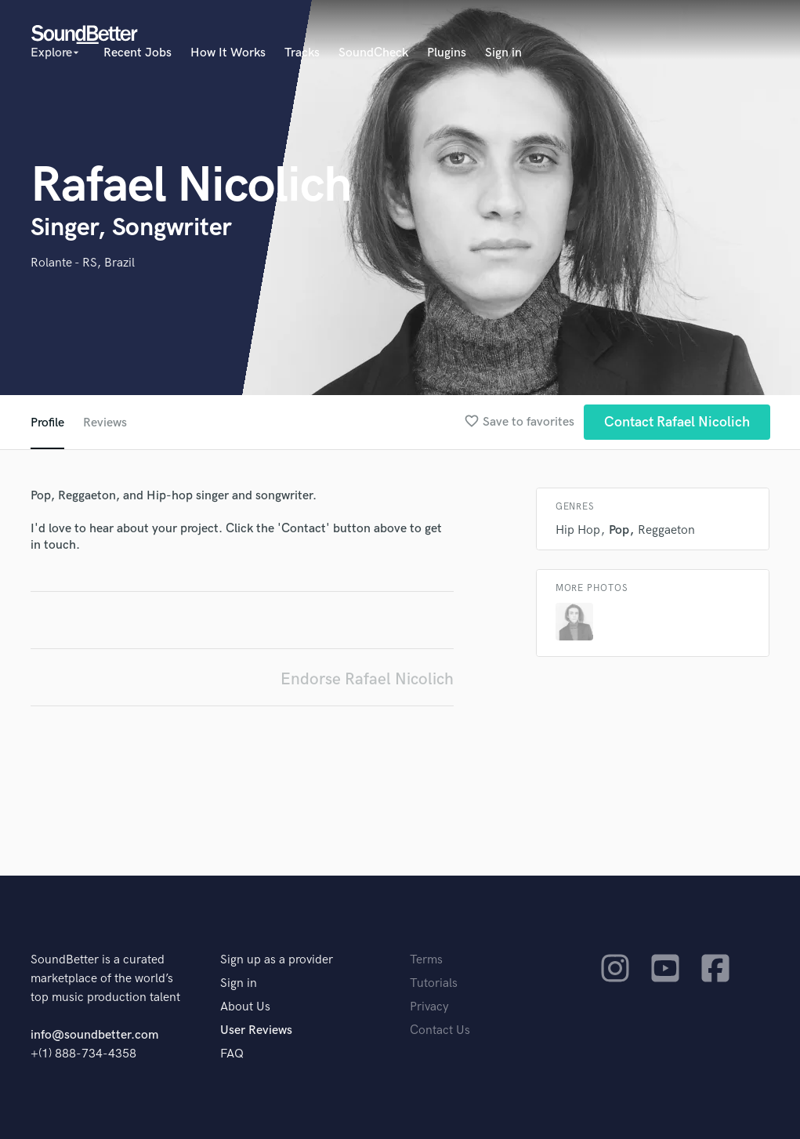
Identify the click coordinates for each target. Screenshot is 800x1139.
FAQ (232, 1054)
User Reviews (256, 1030)
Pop (619, 530)
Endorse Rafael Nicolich (367, 679)
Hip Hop (578, 530)
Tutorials (434, 983)
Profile (47, 422)
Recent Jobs (137, 52)
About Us (245, 1006)
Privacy (429, 1006)
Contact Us (440, 1030)
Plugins (446, 52)
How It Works (228, 52)
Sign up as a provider (276, 959)
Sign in (503, 52)
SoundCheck (373, 52)
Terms (426, 959)
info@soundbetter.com (94, 1035)
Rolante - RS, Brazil (83, 263)
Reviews (105, 422)
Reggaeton (666, 530)
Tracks (302, 52)
